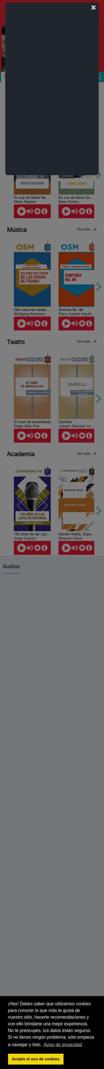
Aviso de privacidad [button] (63, 1044)
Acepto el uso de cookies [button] (36, 1059)
